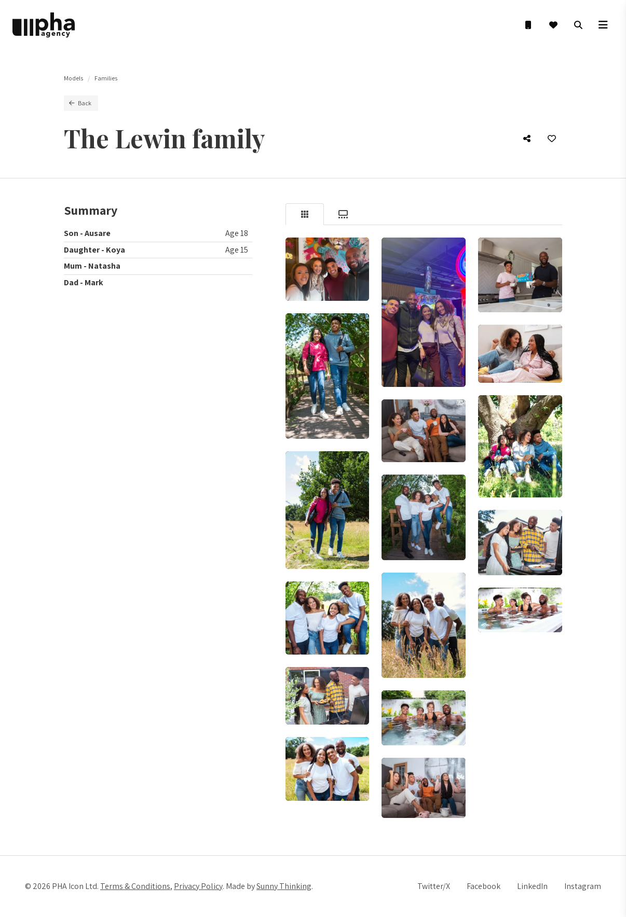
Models (73, 78)
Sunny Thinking (283, 886)
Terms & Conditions (135, 886)
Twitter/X (433, 886)
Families (105, 78)
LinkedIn (532, 886)
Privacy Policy (198, 886)
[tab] (304, 214)
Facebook (483, 886)
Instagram (582, 886)
